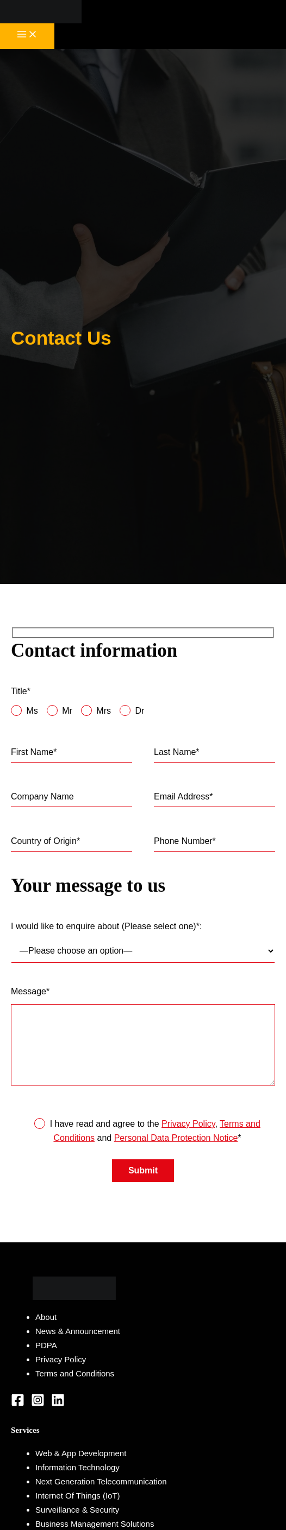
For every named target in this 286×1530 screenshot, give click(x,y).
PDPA (46, 1345)
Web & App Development (80, 1453)
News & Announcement (77, 1331)
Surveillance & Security (77, 1509)
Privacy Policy (188, 1123)
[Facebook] (17, 1403)
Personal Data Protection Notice (176, 1137)
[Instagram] (38, 1403)
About (46, 1317)
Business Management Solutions (94, 1523)
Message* (143, 1038)
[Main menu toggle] (27, 36)
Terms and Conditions (74, 1373)
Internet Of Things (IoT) (77, 1495)
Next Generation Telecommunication (101, 1481)
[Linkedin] (58, 1403)
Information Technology (77, 1467)
